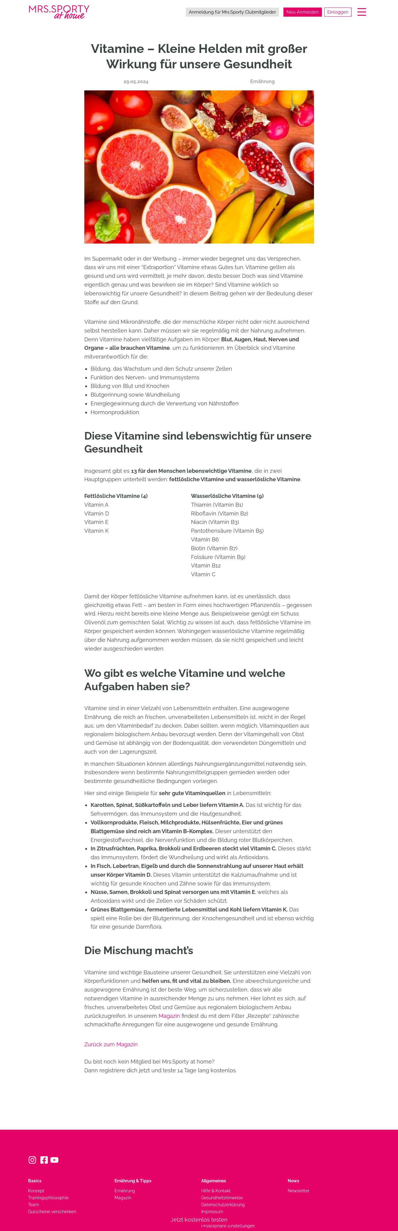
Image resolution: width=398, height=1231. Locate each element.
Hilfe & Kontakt (216, 1190)
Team (33, 1204)
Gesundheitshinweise (222, 1197)
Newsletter (298, 1190)
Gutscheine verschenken (52, 1211)
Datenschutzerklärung (223, 1204)
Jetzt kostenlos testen (199, 1219)
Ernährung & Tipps (133, 1180)
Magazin (169, 1016)
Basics (34, 1180)
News (293, 1180)
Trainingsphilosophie (48, 1197)
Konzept (36, 1190)
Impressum (212, 1211)
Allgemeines (213, 1180)
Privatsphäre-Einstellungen (228, 1225)
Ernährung (262, 81)
